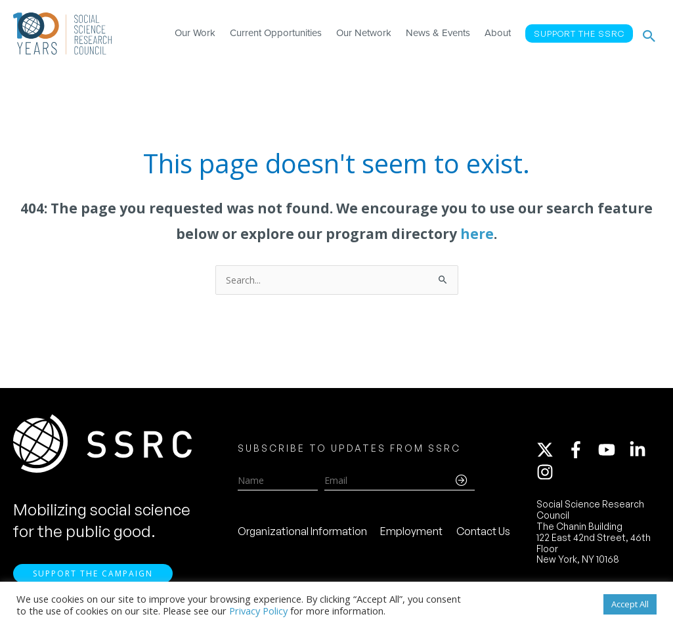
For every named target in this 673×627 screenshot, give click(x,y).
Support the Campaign (93, 574)
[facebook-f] (581, 451)
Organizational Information (302, 532)
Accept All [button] (630, 604)
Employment (411, 532)
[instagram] (547, 473)
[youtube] (612, 451)
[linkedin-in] (643, 451)
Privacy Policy (258, 610)
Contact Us (483, 532)
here (477, 234)
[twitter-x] (550, 451)
